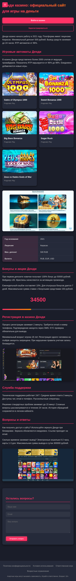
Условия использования (43, 566)
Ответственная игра (64, 566)
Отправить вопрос (17, 539)
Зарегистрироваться (38, 28)
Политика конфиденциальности (16, 566)
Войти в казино (38, 20)
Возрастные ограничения (38, 571)
